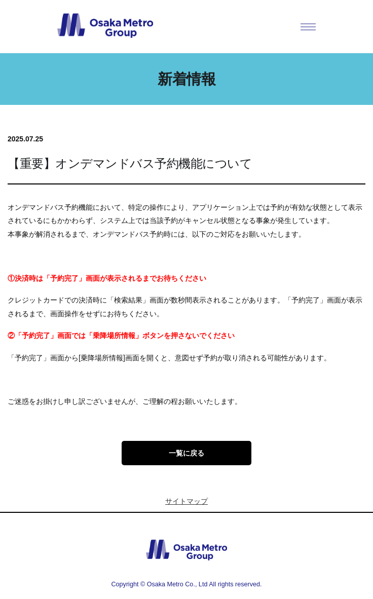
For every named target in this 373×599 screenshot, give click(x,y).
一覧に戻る (186, 453)
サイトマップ (186, 501)
